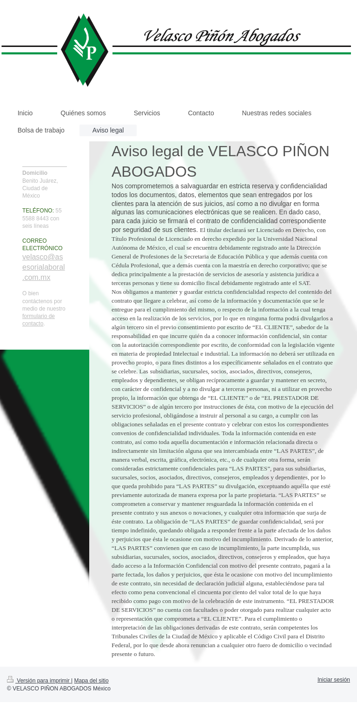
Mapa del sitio (91, 680)
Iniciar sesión (333, 679)
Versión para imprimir (39, 680)
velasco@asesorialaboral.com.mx (43, 267)
